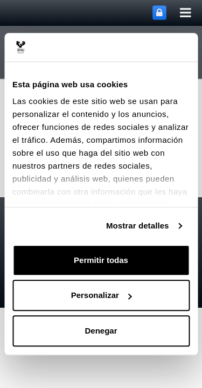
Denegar (101, 330)
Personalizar (101, 295)
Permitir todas (101, 260)
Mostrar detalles (137, 225)
